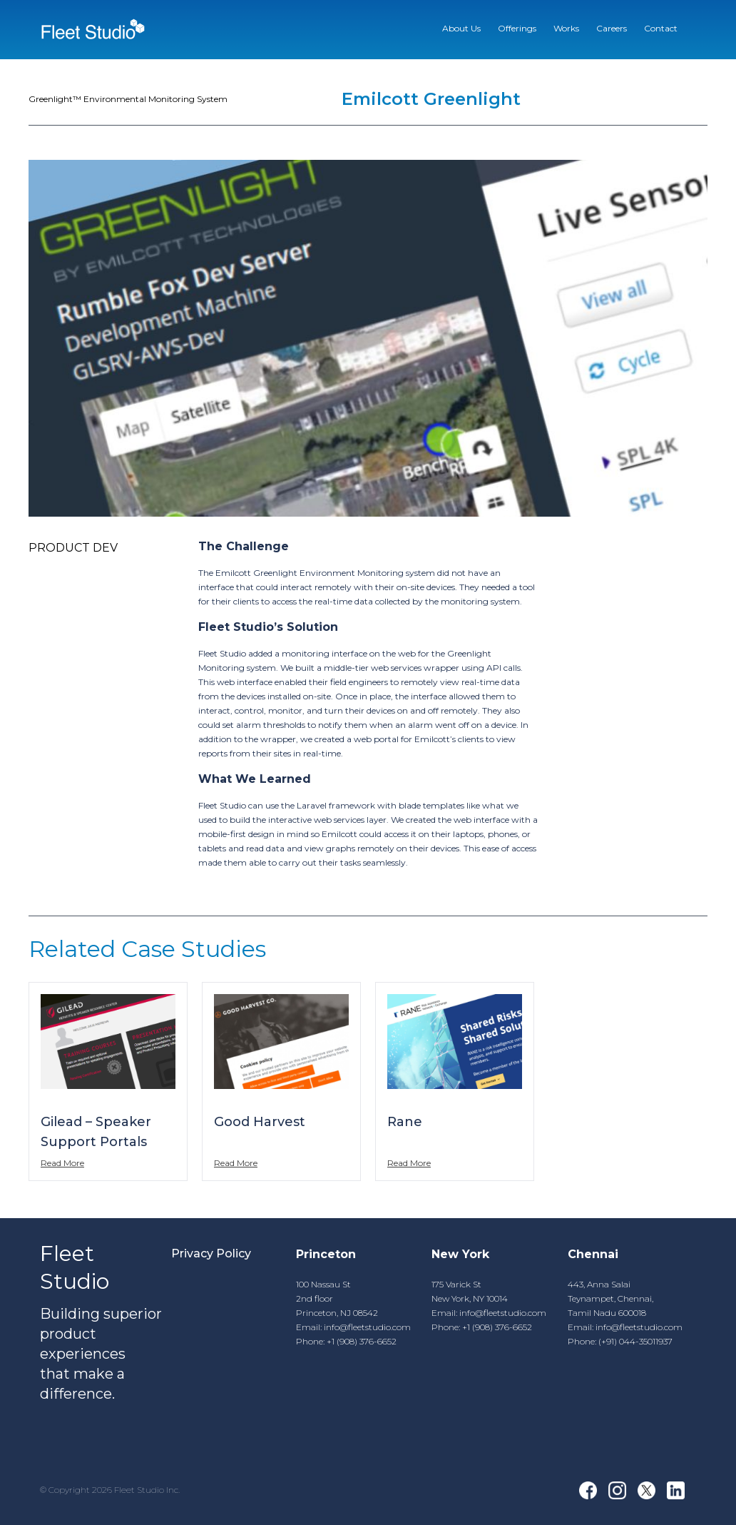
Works (566, 28)
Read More (62, 1162)
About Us (461, 28)
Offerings (517, 28)
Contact (661, 28)
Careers (611, 28)
